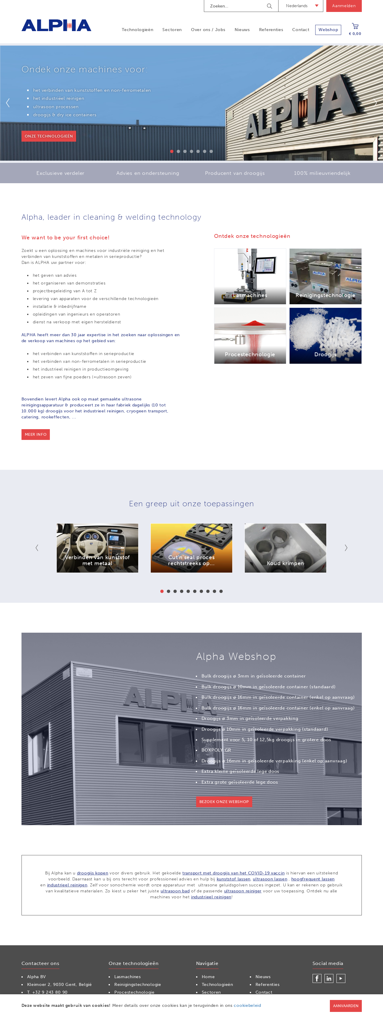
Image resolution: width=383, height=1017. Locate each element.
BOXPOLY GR (217, 750)
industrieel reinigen (67, 885)
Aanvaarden (346, 1006)
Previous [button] (11, 102)
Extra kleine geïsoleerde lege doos (241, 771)
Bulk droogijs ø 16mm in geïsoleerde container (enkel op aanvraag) (278, 697)
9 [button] (214, 591)
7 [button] (211, 151)
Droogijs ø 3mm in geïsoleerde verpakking (250, 718)
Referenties (271, 29)
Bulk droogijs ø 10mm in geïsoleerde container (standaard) (269, 686)
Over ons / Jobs (208, 29)
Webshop (328, 29)
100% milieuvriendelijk (322, 173)
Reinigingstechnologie (137, 984)
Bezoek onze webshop (224, 801)
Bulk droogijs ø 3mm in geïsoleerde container (254, 676)
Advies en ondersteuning (147, 173)
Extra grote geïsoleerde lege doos (240, 782)
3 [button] (185, 151)
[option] (191, 103)
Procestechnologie (134, 992)
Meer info (36, 434)
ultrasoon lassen (270, 879)
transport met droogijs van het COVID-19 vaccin (233, 873)
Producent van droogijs (235, 173)
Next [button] (371, 102)
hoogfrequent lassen (313, 879)
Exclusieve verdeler (60, 173)
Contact (300, 29)
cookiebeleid (247, 1005)
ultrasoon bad (175, 891)
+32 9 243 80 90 (50, 992)
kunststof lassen (233, 879)
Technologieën (137, 29)
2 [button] (178, 151)
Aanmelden (344, 5)
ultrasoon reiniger (243, 891)
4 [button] (191, 151)
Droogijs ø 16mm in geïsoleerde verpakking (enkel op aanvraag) (274, 761)
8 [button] (208, 591)
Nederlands (296, 5)
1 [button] (171, 151)
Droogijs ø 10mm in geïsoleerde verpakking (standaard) (265, 729)
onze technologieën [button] (49, 136)
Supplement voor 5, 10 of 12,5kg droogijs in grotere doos (266, 739)
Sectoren (172, 29)
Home (208, 976)
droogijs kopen (92, 873)
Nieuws (242, 29)
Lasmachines (127, 976)
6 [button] (204, 151)
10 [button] (221, 591)
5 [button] (198, 151)
